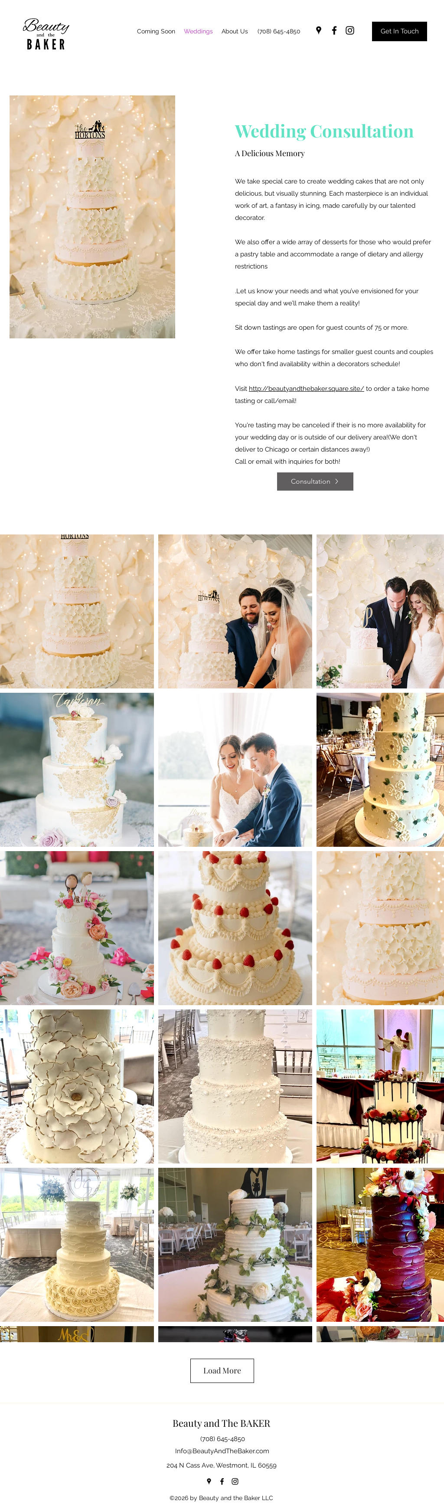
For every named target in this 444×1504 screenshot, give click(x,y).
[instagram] (350, 30)
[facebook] (334, 30)
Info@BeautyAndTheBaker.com (222, 1451)
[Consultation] (315, 481)
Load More (222, 1370)
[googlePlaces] (318, 30)
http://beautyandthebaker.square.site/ (306, 389)
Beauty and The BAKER (221, 1422)
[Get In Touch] (399, 31)
